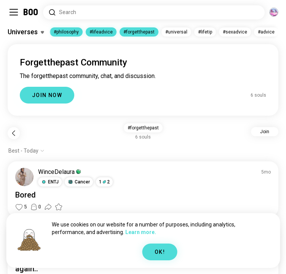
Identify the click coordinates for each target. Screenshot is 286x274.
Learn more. (140, 232)
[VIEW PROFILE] (24, 177)
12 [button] (104, 182)
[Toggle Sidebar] (13, 12)
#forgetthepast (139, 32)
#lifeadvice (101, 32)
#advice (266, 32)
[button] (50, 181)
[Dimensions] (273, 12)
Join (264, 131)
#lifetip (205, 32)
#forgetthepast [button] (143, 128)
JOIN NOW (47, 95)
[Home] (31, 12)
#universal (176, 32)
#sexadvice (235, 32)
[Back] (14, 133)
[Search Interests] (154, 12)
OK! (160, 252)
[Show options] (26, 150)
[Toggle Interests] (26, 32)
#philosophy (66, 32)
